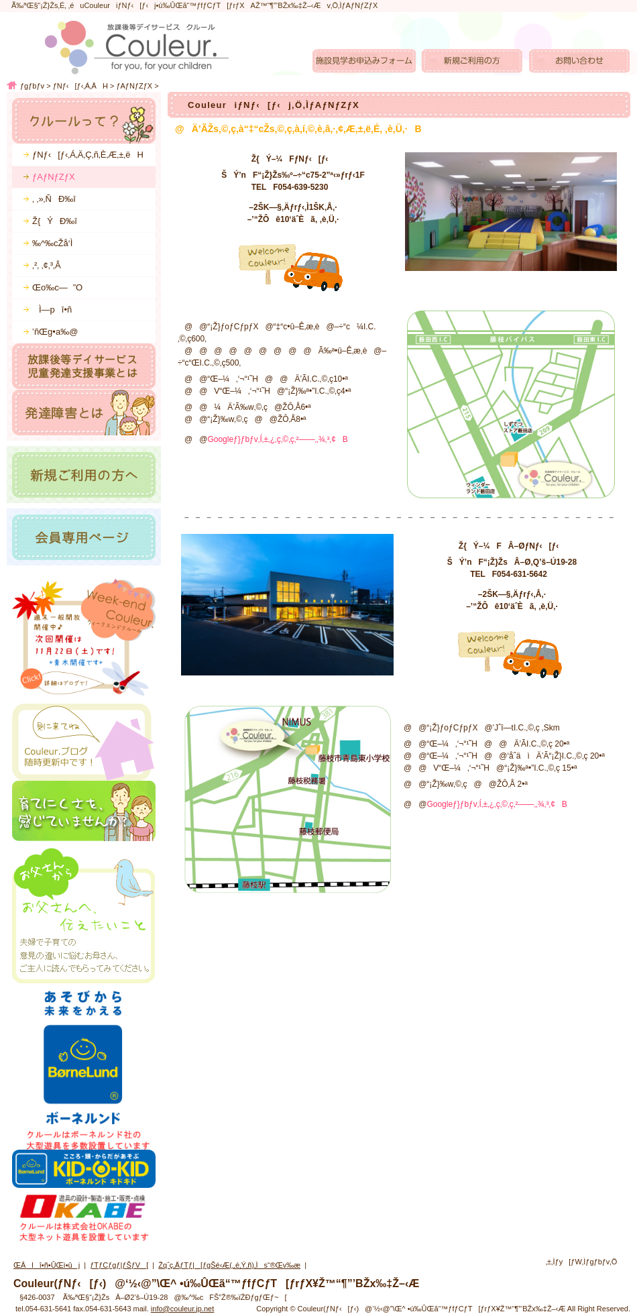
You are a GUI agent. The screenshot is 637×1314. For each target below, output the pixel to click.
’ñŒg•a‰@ (55, 332)
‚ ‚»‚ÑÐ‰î (54, 199)
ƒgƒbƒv (32, 86)
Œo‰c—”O (57, 287)
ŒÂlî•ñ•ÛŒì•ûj (46, 1265)
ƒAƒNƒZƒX (134, 86)
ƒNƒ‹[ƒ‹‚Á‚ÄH (80, 86)
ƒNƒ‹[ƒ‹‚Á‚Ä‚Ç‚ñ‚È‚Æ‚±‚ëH (87, 155)
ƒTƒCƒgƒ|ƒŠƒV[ (119, 1265)
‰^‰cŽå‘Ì (52, 243)
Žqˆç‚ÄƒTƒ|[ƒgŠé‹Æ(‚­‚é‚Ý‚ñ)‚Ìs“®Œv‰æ (229, 1265)
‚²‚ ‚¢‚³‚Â (46, 265)
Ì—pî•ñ (52, 310)
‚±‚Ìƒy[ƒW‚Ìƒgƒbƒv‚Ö (582, 1262)
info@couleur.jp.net (182, 1309)
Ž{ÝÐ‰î (54, 221)
